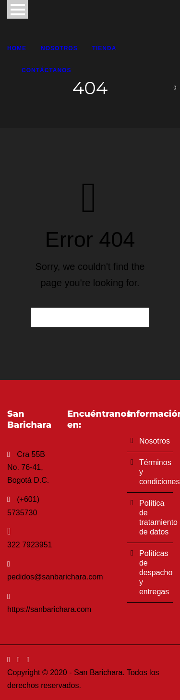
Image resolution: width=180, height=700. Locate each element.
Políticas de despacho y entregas (155, 572)
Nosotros (59, 48)
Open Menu (17, 9)
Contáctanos (46, 70)
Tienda (104, 48)
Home (16, 48)
